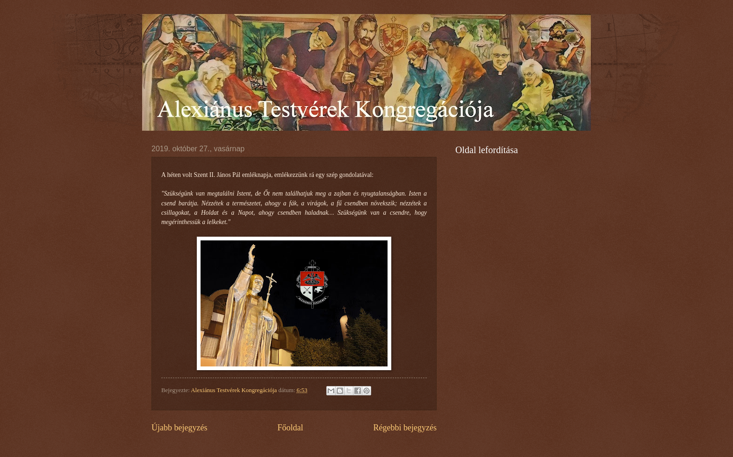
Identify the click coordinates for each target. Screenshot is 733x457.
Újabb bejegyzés (179, 427)
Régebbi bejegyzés (405, 427)
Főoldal (290, 427)
